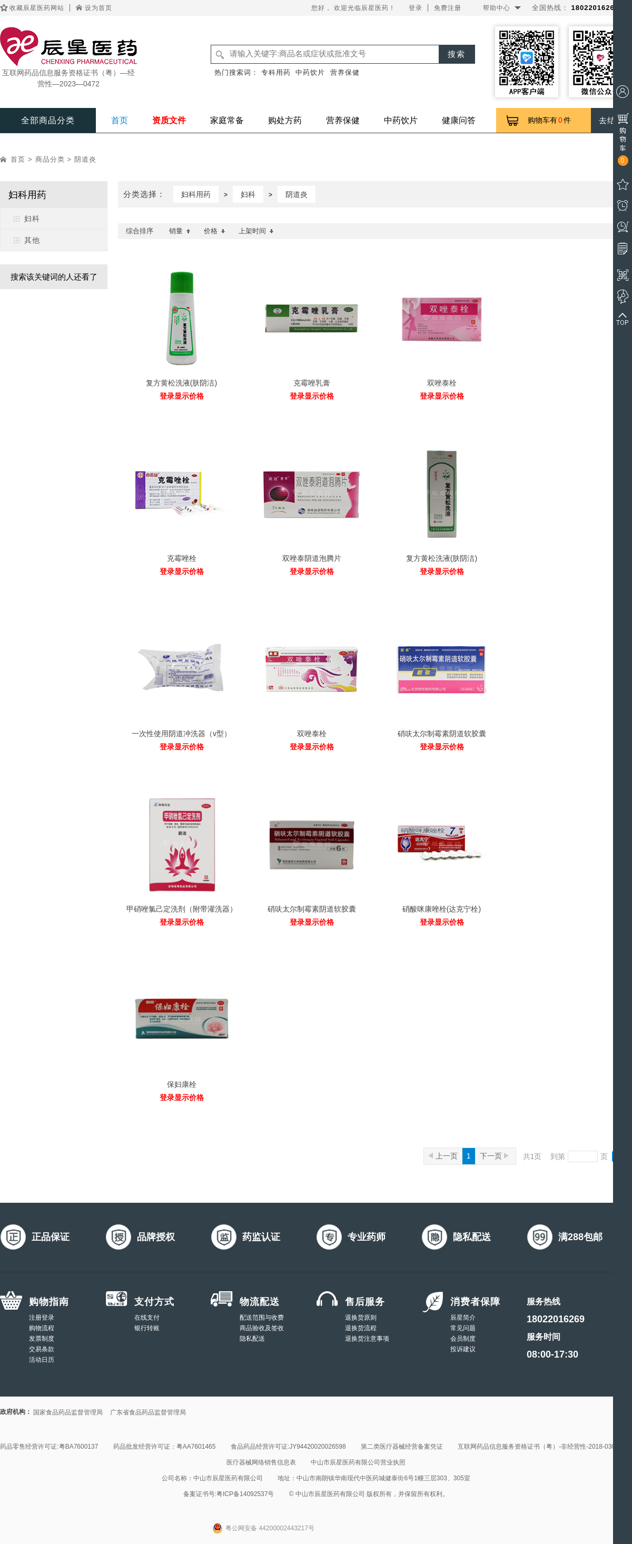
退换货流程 (361, 1328)
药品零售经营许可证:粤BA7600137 (49, 1446)
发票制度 (41, 1338)
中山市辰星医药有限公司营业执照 (358, 1462)
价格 (214, 231)
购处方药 (285, 120)
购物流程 (41, 1328)
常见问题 (463, 1328)
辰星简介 (463, 1317)
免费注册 (447, 8)
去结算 (611, 120)
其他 (32, 240)
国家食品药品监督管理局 (68, 1412)
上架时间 (256, 231)
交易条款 (41, 1349)
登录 (415, 8)
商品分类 (50, 159)
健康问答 (459, 120)
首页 (119, 120)
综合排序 (139, 231)
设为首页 (98, 8)
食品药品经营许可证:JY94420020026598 (288, 1446)
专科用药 (276, 72)
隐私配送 (252, 1338)
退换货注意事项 (367, 1338)
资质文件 (169, 120)
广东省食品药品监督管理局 (148, 1412)
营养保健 (345, 72)
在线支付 (147, 1317)
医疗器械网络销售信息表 (261, 1462)
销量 (180, 231)
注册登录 (41, 1317)
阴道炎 (85, 159)
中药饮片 (310, 72)
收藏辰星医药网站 (36, 8)
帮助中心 (496, 8)
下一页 (494, 1156)
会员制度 (463, 1338)
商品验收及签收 (262, 1328)
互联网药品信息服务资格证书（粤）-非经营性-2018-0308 (538, 1446)
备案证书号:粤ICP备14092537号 (228, 1494)
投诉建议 (463, 1349)
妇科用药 (196, 194)
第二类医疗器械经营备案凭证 (402, 1446)
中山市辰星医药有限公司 (228, 1478)
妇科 (32, 218)
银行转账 (147, 1328)
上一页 (443, 1156)
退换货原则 (361, 1317)
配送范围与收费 (262, 1317)
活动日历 (41, 1359)
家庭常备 (227, 120)
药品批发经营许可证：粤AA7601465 (164, 1446)
